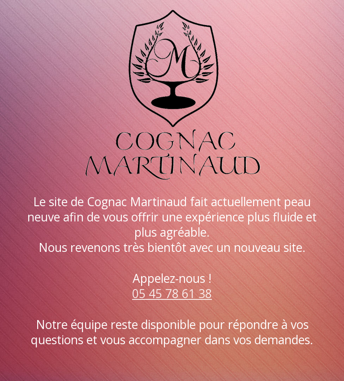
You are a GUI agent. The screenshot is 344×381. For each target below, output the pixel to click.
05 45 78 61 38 (172, 294)
